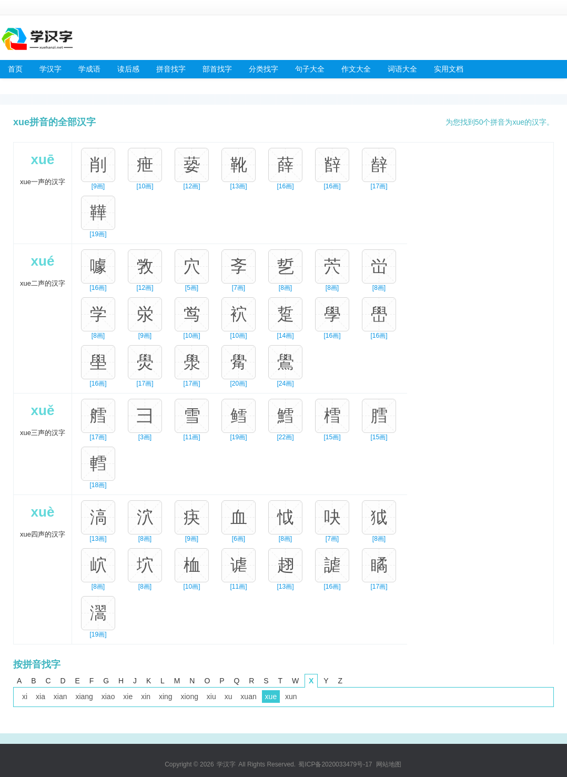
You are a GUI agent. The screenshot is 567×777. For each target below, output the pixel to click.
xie (128, 696)
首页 (15, 69)
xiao (108, 696)
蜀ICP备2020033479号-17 (335, 764)
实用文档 (448, 69)
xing (166, 696)
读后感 (128, 69)
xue (271, 696)
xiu (211, 696)
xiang (84, 696)
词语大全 (402, 69)
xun (291, 696)
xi (24, 696)
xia (40, 696)
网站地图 (388, 764)
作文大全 (356, 69)
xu (228, 696)
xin (145, 696)
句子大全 (310, 69)
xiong (189, 696)
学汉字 (50, 69)
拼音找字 (171, 69)
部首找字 (217, 69)
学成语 (89, 69)
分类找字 (263, 69)
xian (60, 696)
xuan (248, 696)
